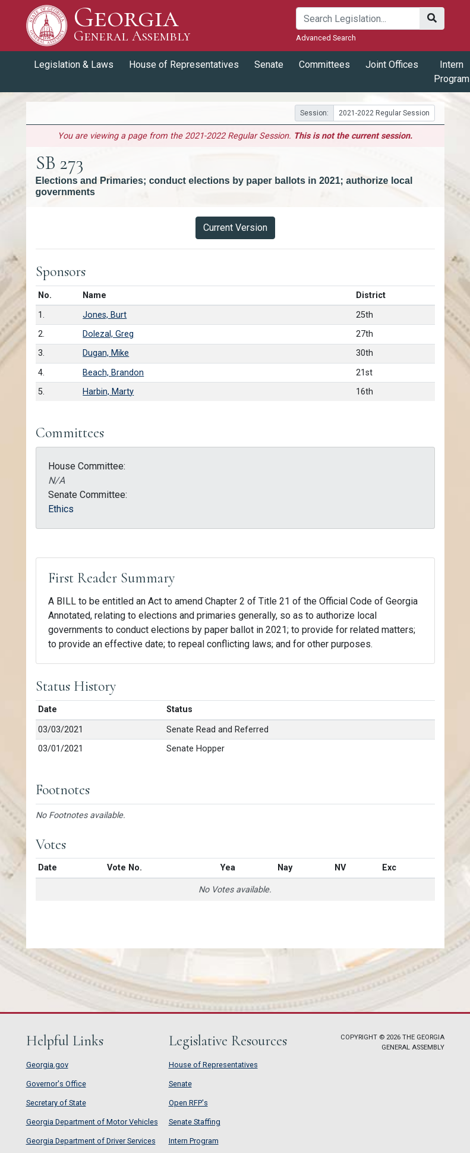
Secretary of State (56, 1102)
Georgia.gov (47, 1064)
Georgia (132, 25)
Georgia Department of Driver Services (91, 1140)
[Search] (358, 18)
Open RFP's (188, 1102)
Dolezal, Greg (108, 334)
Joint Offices (391, 64)
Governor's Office (56, 1083)
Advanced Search (326, 37)
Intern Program (194, 1140)
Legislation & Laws (73, 64)
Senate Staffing (194, 1121)
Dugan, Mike (106, 353)
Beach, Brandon (113, 373)
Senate (268, 64)
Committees (324, 64)
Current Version (235, 227)
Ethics (61, 509)
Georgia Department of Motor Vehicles (92, 1121)
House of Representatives (184, 64)
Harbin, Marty (108, 392)
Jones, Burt (105, 315)
